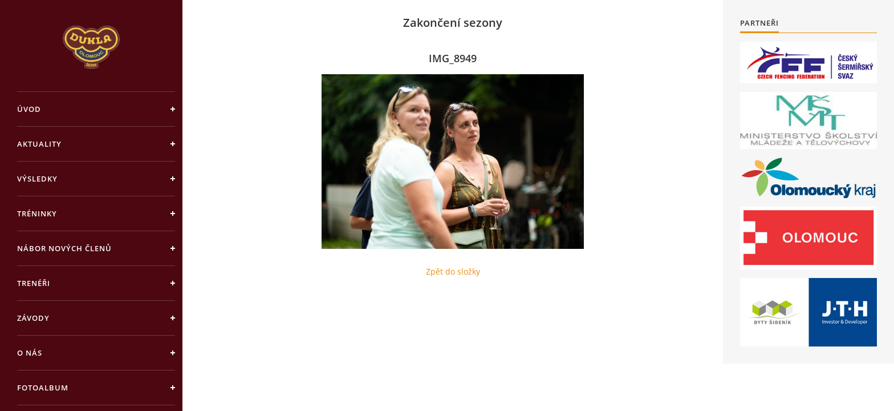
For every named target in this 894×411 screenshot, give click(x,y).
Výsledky (37, 179)
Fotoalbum (42, 387)
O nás (29, 353)
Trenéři (33, 283)
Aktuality (39, 144)
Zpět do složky (453, 271)
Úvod (29, 109)
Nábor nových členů (64, 248)
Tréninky (37, 213)
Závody (33, 318)
